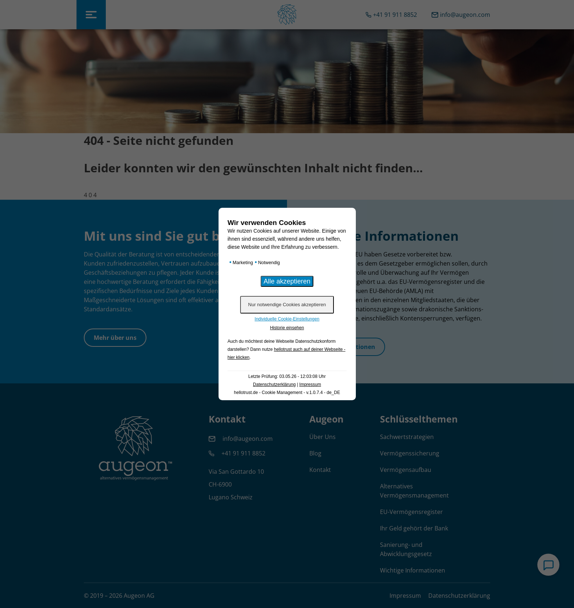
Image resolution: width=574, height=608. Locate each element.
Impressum (310, 384)
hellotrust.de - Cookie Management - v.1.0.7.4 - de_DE (287, 392)
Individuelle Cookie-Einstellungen (287, 319)
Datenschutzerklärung (274, 384)
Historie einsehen (287, 327)
